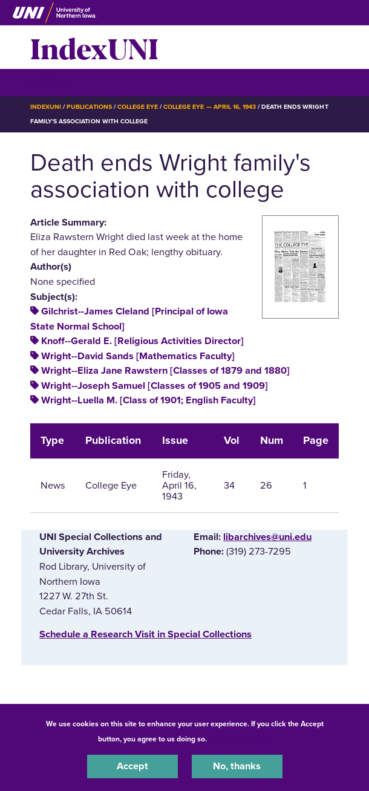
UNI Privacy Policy (241, 739)
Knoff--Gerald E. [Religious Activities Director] (142, 341)
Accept (132, 766)
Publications (89, 107)
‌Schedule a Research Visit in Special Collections (145, 634)
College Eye (137, 107)
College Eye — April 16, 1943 (209, 107)
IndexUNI (94, 47)
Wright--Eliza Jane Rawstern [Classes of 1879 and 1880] (165, 371)
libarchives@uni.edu (267, 537)
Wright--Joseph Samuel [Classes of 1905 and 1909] (154, 386)
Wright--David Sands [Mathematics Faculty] (138, 356)
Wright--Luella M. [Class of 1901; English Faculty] (148, 400)
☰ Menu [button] (51, 82)
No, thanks (237, 766)
